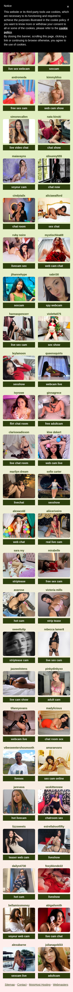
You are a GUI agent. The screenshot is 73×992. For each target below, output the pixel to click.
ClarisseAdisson (19, 432)
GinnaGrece (54, 392)
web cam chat (54, 265)
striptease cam (18, 660)
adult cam (54, 699)
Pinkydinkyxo (54, 668)
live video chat (19, 147)
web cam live (54, 463)
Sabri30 (54, 274)
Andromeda (19, 77)
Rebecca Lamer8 (54, 629)
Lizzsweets (19, 826)
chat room (19, 226)
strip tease (54, 620)
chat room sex (54, 739)
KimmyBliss (54, 77)
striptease (18, 581)
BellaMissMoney (19, 905)
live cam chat (54, 936)
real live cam (54, 541)
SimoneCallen (19, 116)
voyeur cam (19, 187)
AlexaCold (19, 511)
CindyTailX (19, 195)
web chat (19, 541)
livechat (19, 502)
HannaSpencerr (19, 313)
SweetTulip (19, 629)
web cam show (54, 108)
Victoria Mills (54, 589)
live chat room (19, 463)
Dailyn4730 (19, 865)
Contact (21, 984)
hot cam (19, 620)
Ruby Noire (19, 235)
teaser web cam (19, 857)
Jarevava (18, 787)
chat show (54, 147)
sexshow (19, 384)
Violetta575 (54, 313)
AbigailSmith (54, 905)
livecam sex (19, 265)
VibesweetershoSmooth (19, 747)
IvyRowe (19, 392)
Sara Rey (19, 550)
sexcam (54, 68)
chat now (54, 187)
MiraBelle (54, 550)
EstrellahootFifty (54, 826)
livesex (19, 778)
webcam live (54, 384)
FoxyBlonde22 (54, 865)
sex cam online (54, 778)
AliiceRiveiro (54, 511)
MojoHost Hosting (40, 984)
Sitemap (10, 984)
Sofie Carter (54, 471)
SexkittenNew (54, 787)
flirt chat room (19, 423)
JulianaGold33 (54, 944)
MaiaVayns (19, 156)
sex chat (53, 226)
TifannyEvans (19, 708)
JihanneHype (19, 274)
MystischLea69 (54, 235)
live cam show (19, 699)
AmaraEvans (54, 747)
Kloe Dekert (54, 432)
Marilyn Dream (19, 471)
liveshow (54, 857)
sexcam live (19, 975)
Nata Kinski (54, 116)
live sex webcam (19, 68)
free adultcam (54, 423)
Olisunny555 (54, 156)
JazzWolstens (19, 668)
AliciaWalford (54, 195)
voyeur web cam (19, 936)
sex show (54, 344)
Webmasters (60, 984)
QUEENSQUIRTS (54, 353)
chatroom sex (54, 818)
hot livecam (18, 818)
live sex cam (19, 344)
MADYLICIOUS (54, 708)
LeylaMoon (19, 353)
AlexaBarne (19, 944)
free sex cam (19, 108)
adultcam (54, 975)
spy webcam (54, 305)
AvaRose (19, 589)
